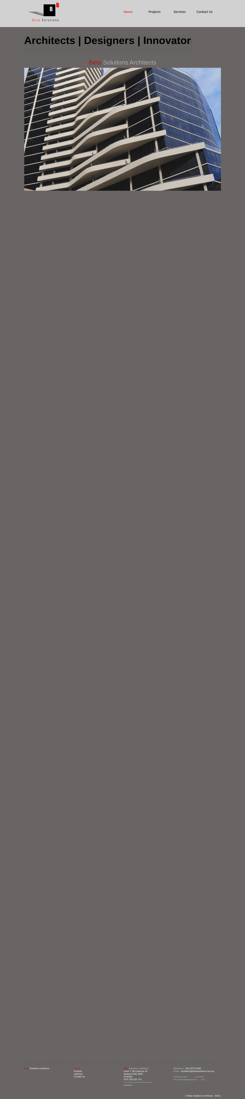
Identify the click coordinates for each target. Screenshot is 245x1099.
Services (180, 12)
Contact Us (205, 11)
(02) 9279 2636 (193, 1068)
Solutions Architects (36, 1068)
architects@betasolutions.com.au (197, 1071)
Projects (155, 12)
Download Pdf (128, 1085)
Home (128, 11)
